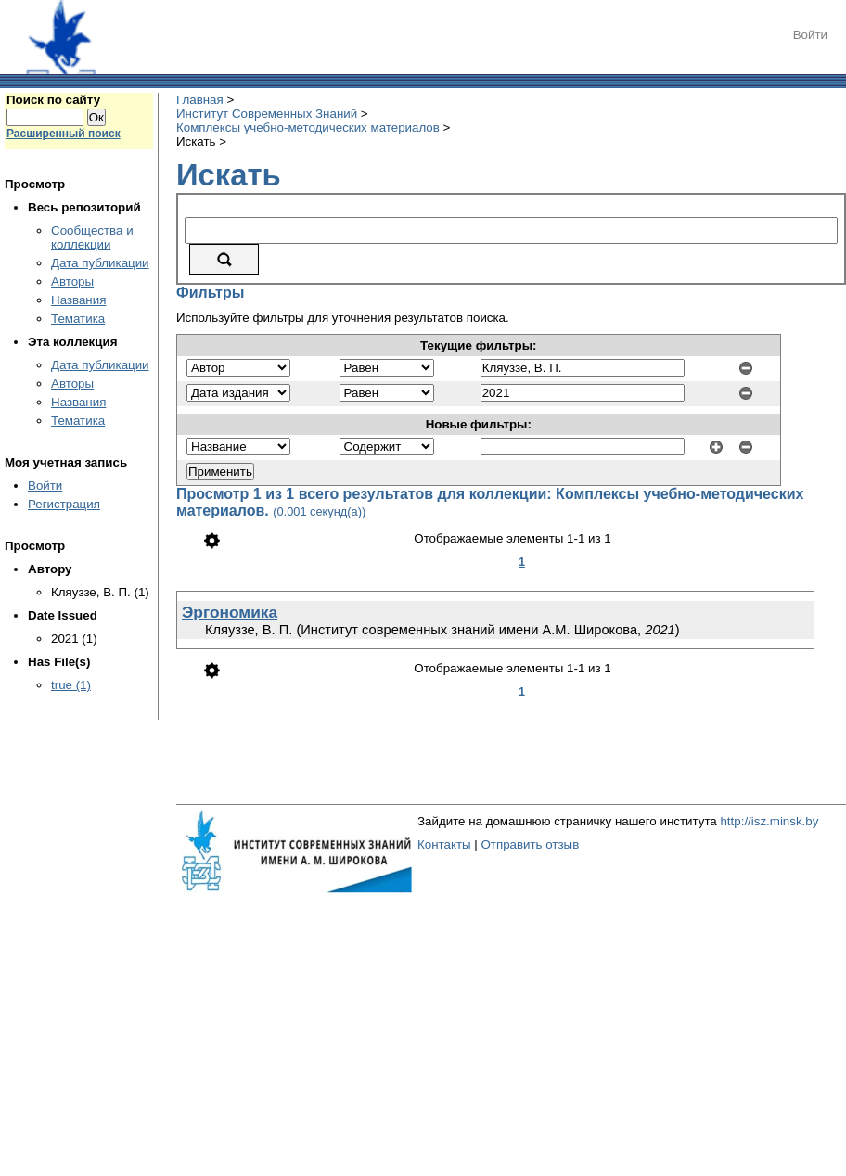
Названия (78, 300)
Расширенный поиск (63, 133)
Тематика (78, 319)
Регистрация (64, 504)
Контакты (444, 844)
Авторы (72, 281)
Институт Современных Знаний (266, 114)
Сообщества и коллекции (92, 237)
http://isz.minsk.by (769, 821)
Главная (200, 100)
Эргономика (229, 612)
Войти (810, 35)
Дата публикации (100, 263)
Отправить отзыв (530, 844)
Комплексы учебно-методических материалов (308, 127)
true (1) (71, 685)
